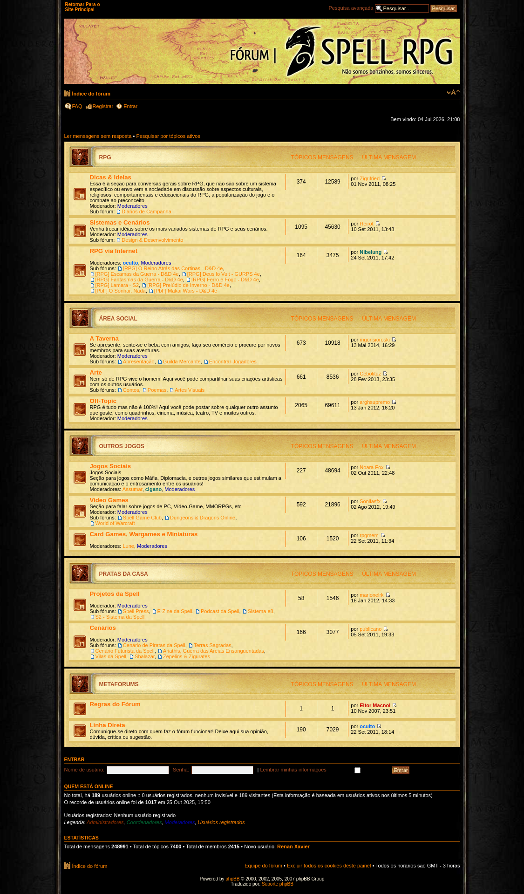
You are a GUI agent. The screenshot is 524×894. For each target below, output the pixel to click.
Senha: (181, 769)
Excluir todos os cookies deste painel (329, 865)
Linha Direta (107, 725)
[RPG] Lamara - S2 (117, 285)
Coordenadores (144, 822)
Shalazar (145, 656)
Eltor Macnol (375, 705)
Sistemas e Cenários (120, 222)
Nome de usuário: (84, 769)
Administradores (105, 822)
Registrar (103, 106)
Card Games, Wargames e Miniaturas (144, 534)
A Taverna (104, 338)
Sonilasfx (370, 501)
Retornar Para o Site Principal (82, 7)
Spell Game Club (142, 517)
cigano (153, 489)
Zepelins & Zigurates (186, 656)
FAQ (77, 106)
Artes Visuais (189, 390)
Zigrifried (370, 178)
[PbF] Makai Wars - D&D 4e (185, 290)
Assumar (132, 489)
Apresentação (139, 361)
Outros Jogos (121, 446)
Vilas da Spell (110, 656)
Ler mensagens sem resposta (98, 136)
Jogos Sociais (110, 466)
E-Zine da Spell (174, 611)
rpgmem (369, 535)
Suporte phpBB (277, 884)
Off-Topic (103, 400)
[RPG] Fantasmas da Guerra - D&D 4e (139, 279)
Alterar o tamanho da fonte (453, 92)
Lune (128, 546)
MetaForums (119, 684)
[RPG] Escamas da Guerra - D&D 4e (137, 274)
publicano (370, 629)
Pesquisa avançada (350, 8)
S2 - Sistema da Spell (120, 617)
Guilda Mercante (182, 361)
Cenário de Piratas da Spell (154, 645)
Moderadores (132, 206)
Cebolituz (370, 373)
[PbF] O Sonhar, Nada (120, 290)
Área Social (118, 318)
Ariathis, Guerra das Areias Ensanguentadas (213, 651)
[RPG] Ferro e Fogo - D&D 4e (225, 279)
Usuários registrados (221, 822)
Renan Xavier (293, 846)
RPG (105, 157)
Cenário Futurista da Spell (125, 651)
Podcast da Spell (220, 611)
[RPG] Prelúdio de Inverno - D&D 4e (188, 285)
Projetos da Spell (115, 593)
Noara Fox (371, 467)
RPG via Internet (114, 250)
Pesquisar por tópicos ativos (168, 136)
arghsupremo (375, 402)
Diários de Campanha (146, 211)
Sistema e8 (260, 611)
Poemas (157, 390)
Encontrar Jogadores (233, 361)
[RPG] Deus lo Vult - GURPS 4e (223, 274)
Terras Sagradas (212, 645)
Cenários (103, 627)
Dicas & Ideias (110, 177)
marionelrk (371, 595)
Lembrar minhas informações (323, 769)
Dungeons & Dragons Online (202, 517)
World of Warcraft (115, 523)
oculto (130, 263)
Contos (131, 390)
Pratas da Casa (123, 574)
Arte (96, 372)
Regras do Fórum (115, 704)
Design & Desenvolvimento (152, 240)
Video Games (109, 500)
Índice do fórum (91, 93)
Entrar (130, 106)
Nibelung (370, 252)
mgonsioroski (375, 339)
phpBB (232, 878)
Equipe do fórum (263, 865)
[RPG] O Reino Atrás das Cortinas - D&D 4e (173, 268)
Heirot (366, 223)
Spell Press (136, 611)
